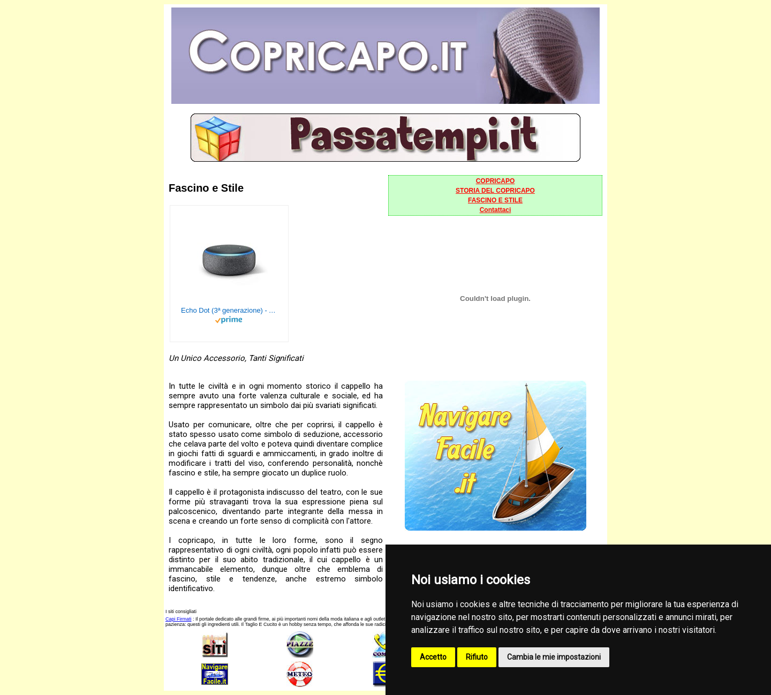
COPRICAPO (495, 181)
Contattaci (495, 210)
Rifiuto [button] (477, 657)
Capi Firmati (178, 619)
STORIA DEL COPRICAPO (495, 190)
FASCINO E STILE (495, 200)
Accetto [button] (433, 657)
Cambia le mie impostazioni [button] (554, 657)
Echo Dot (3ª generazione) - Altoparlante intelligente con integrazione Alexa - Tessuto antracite (229, 310)
